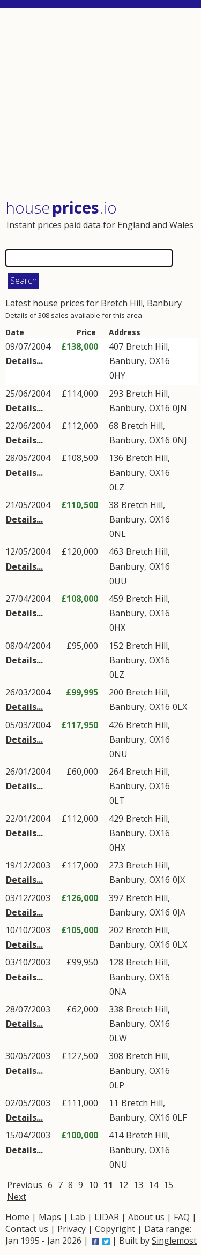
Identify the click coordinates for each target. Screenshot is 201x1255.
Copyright (115, 1229)
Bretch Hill (122, 303)
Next (16, 1197)
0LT (117, 800)
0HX (117, 627)
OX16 (159, 361)
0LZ (116, 487)
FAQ (182, 1217)
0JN (180, 408)
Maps (50, 1217)
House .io (61, 207)
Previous (24, 1185)
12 (123, 1185)
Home (17, 1217)
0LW (118, 1038)
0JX (179, 880)
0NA (117, 991)
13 (138, 1185)
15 (168, 1185)
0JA (179, 912)
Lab (77, 1217)
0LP (116, 1085)
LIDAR (106, 1217)
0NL (117, 534)
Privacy (71, 1229)
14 (153, 1185)
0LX (180, 707)
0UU (118, 581)
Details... (24, 361)
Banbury (164, 303)
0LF (180, 1117)
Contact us (26, 1229)
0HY (117, 375)
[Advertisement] (101, 104)
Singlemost (174, 1240)
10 (93, 1185)
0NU (118, 754)
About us (146, 1217)
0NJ (180, 440)
